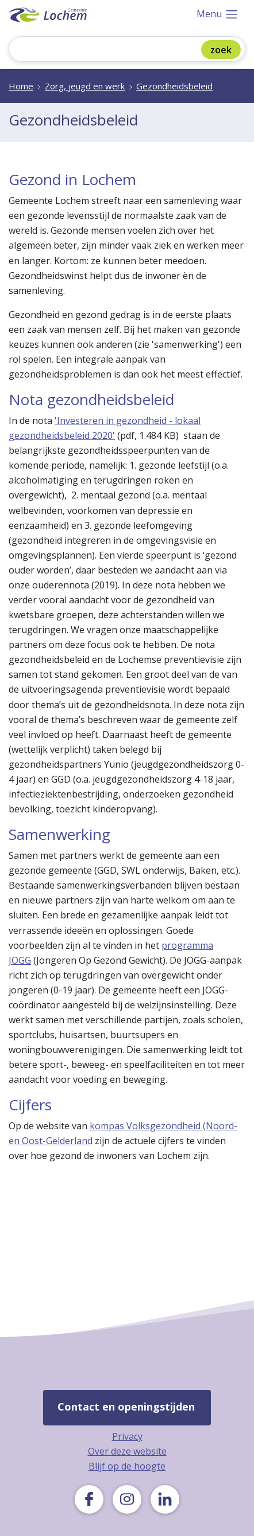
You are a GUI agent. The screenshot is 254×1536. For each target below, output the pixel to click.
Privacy (127, 1436)
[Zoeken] (113, 50)
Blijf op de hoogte (127, 1466)
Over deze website (127, 1451)
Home (21, 86)
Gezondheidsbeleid (174, 86)
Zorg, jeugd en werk (85, 86)
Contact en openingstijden (126, 1406)
